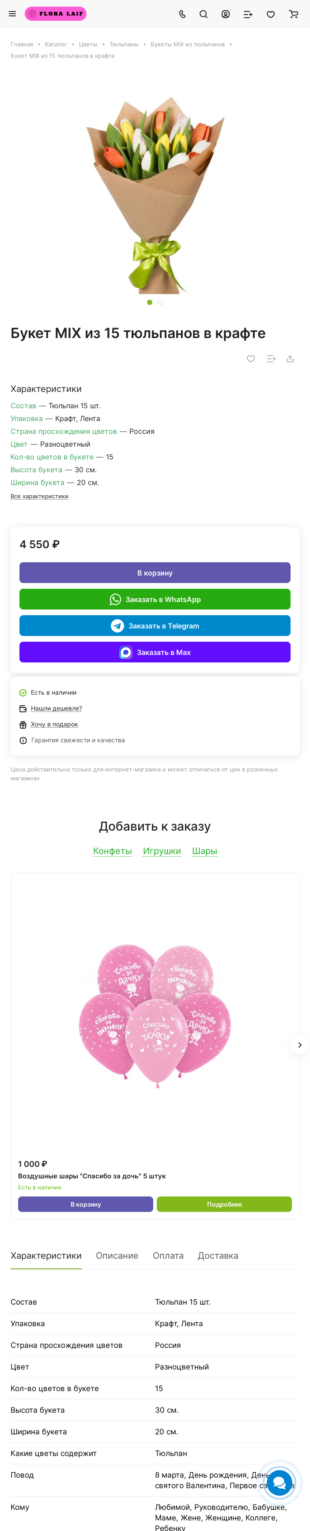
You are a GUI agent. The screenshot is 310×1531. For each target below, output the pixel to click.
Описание (117, 1255)
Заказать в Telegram (155, 625)
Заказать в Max (155, 652)
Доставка (218, 1255)
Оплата (168, 1255)
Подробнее (224, 1204)
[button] (149, 302)
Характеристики (46, 1255)
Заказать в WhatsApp (155, 599)
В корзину (155, 572)
